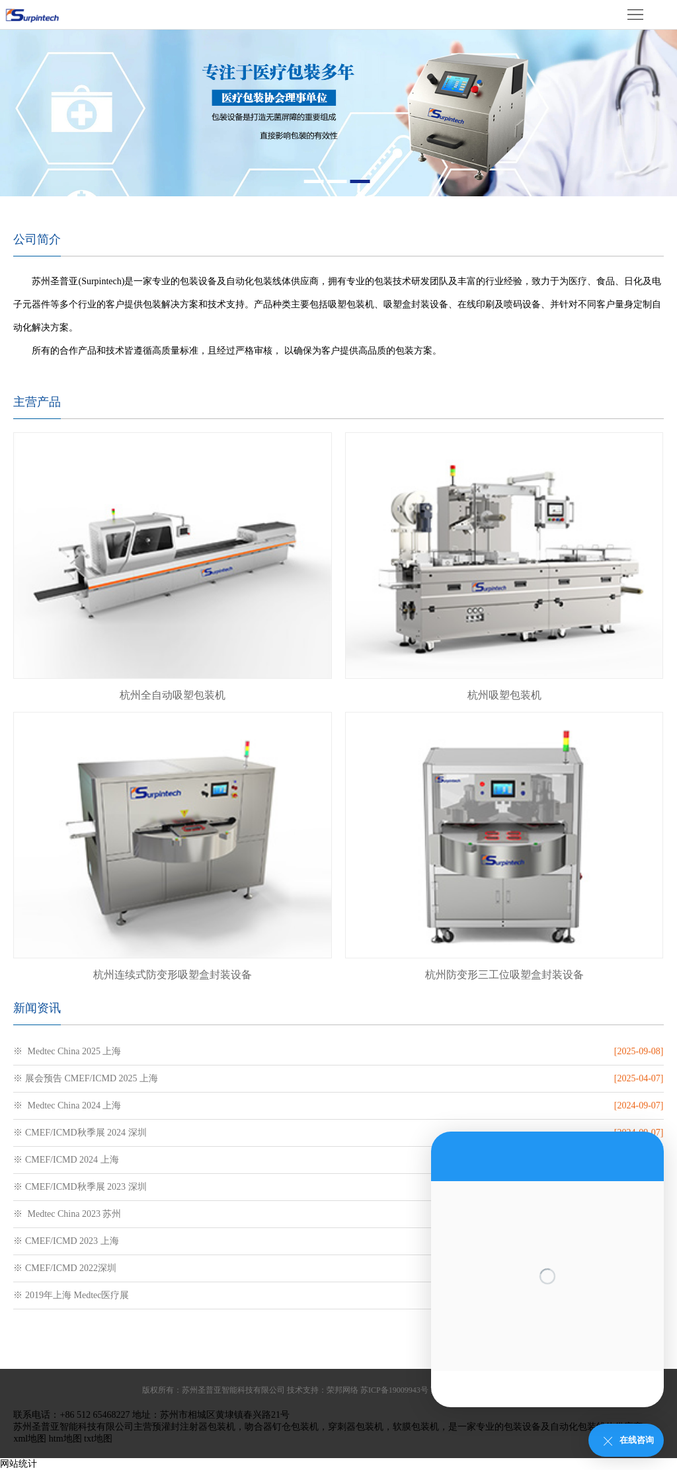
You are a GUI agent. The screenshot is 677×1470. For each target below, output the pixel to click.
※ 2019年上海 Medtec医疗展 (71, 1295)
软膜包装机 (416, 1427)
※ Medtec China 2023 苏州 (67, 1214)
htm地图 (65, 1439)
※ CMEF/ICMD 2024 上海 (65, 1160)
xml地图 (29, 1439)
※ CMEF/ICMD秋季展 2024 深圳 (79, 1133)
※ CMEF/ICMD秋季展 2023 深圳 (79, 1187)
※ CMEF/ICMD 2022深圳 (64, 1268)
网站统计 (18, 1464)
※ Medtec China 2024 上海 (67, 1105)
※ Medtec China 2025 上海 (67, 1051)
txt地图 (98, 1439)
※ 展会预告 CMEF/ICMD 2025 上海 (85, 1078)
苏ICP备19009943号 (394, 1390)
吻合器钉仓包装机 (282, 1427)
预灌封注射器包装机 (193, 1427)
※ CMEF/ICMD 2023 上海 (65, 1241)
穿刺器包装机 (355, 1427)
